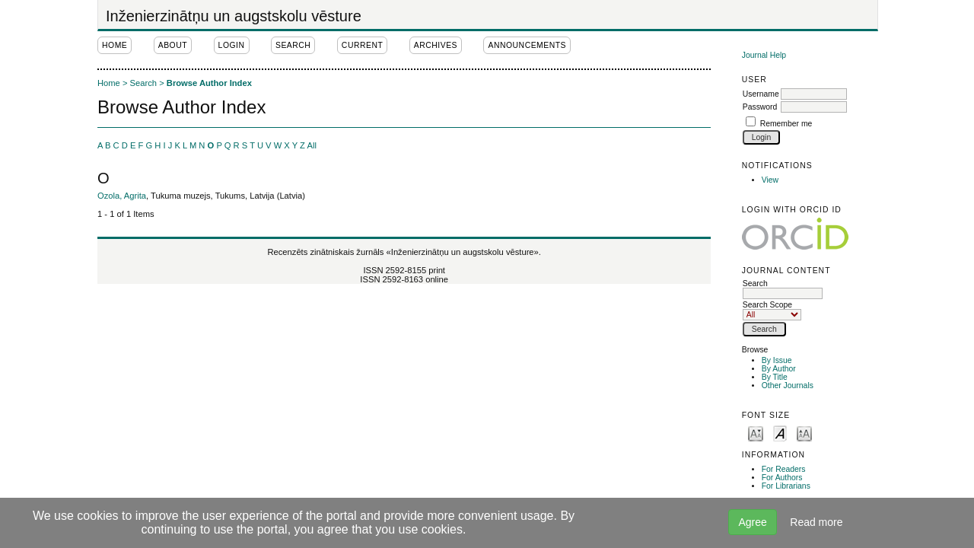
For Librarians (786, 486)
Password (760, 107)
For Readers (784, 469)
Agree (752, 522)
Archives (435, 45)
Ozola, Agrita (121, 195)
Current (362, 45)
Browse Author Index (209, 83)
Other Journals (787, 385)
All (311, 145)
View (770, 180)
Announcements (527, 45)
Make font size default (780, 432)
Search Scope (772, 310)
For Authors (782, 477)
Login (231, 45)
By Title (775, 377)
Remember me (786, 123)
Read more (816, 522)
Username (761, 94)
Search (783, 288)
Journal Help (764, 55)
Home (114, 45)
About (172, 45)
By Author (779, 369)
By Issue (777, 360)
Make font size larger (804, 432)
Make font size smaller (755, 432)
